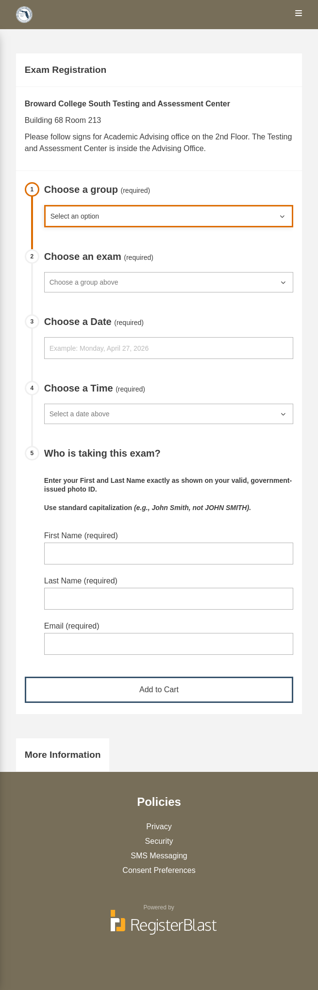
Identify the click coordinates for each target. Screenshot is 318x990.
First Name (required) (81, 535)
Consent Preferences (158, 870)
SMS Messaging (159, 856)
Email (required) (72, 626)
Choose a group (97, 189)
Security (159, 841)
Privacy (158, 826)
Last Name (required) (80, 581)
